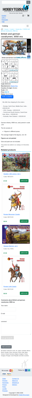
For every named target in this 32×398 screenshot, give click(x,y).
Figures (6, 29)
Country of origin (6, 88)
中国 (3, 22)
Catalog (5, 26)
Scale (3, 90)
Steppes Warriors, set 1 (10, 246)
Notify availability (7, 96)
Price (2, 92)
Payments (5, 382)
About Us (15, 380)
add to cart (24, 180)
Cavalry (12, 29)
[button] (21, 15)
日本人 (4, 17)
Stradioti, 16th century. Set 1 (12, 174)
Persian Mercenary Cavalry (11, 214)
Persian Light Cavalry (9, 286)
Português (5, 19)
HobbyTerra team (24, 395)
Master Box (19, 29)
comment (4, 321)
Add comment (6, 347)
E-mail (3, 313)
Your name (4, 305)
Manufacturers (5, 86)
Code (2, 84)
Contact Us (15, 378)
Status (3, 94)
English (4, 15)
